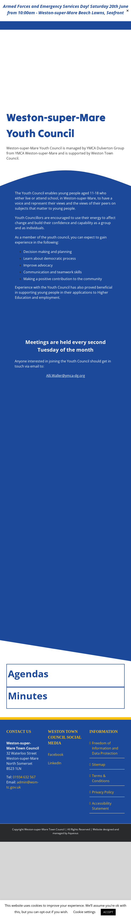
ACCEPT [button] (108, 912)
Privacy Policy (103, 792)
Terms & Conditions (100, 778)
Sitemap (98, 764)
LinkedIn (54, 763)
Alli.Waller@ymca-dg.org (65, 375)
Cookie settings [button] (84, 912)
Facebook (55, 754)
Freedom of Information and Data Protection (105, 748)
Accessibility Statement (101, 806)
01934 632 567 (24, 777)
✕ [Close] (127, 11)
